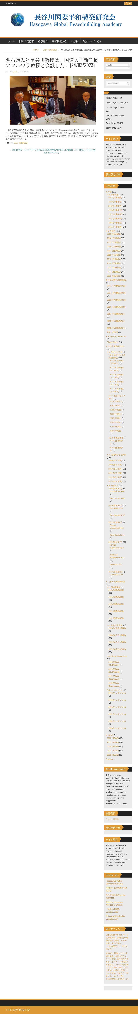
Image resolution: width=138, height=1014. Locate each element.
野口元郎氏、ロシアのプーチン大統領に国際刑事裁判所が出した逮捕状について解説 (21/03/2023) (52, 150)
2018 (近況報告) (114, 255)
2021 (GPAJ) (112, 332)
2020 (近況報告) (114, 263)
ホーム (11, 41)
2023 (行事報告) (115, 223)
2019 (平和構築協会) (115, 328)
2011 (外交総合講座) (117, 642)
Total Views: (111, 123)
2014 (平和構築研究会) (116, 293)
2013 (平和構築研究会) (116, 286)
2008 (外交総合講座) (117, 628)
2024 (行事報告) (115, 227)
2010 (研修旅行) (115, 505)
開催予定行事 (26, 41)
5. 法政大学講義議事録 (115, 582)
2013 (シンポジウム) (117, 728)
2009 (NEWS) (113, 742)
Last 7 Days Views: (114, 103)
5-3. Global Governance (117, 656)
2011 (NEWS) (113, 751)
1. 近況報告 (110, 231)
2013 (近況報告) (114, 234)
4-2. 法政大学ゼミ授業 (116, 455)
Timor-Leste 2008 (117, 498)
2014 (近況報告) (114, 238)
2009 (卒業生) (115, 401)
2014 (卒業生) (115, 422)
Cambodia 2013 (116, 574)
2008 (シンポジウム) (117, 693)
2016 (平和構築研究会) (116, 307)
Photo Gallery (113, 342)
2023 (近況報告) (50, 50)
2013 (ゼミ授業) (115, 481)
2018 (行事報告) (115, 202)
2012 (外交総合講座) (117, 649)
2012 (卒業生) (115, 414)
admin (15, 72)
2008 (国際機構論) (116, 590)
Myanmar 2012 (116, 565)
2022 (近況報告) (114, 272)
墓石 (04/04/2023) (52, 152)
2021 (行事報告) (115, 214)
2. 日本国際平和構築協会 (116, 280)
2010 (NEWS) (113, 746)
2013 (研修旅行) (115, 572)
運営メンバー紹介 (92, 41)
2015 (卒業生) (115, 427)
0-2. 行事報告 (112, 195)
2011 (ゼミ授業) (115, 473)
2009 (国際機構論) (116, 597)
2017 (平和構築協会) (115, 314)
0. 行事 (109, 192)
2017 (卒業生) (115, 431)
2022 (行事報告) (115, 218)
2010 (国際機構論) (116, 604)
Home (36, 50)
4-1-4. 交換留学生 (115, 438)
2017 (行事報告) (115, 197)
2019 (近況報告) (114, 259)
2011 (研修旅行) (115, 522)
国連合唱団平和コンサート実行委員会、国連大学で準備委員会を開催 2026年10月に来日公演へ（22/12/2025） (117, 940)
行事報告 (43, 41)
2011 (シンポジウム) (117, 714)
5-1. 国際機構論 (113, 587)
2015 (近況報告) (114, 242)
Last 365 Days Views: (115, 115)
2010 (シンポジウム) (117, 707)
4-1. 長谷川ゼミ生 (114, 352)
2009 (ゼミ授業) (115, 465)
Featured (109, 759)
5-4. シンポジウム (114, 690)
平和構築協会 (59, 41)
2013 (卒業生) (115, 418)
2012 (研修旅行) (115, 542)
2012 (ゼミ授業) (115, 477)
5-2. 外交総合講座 (114, 625)
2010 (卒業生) (115, 406)
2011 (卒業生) (115, 410)
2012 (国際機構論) (116, 618)
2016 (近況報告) (114, 246)
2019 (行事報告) (115, 206)
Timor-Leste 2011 (117, 535)
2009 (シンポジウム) (117, 700)
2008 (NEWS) (113, 738)
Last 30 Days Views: (115, 108)
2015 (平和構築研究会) (116, 300)
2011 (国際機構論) (116, 611)
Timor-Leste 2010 (117, 515)
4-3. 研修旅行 (112, 486)
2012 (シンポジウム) (117, 721)
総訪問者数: (111, 128)
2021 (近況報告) (114, 267)
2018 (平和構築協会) (115, 321)
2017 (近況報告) (114, 251)
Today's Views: (113, 98)
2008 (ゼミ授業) (115, 460)
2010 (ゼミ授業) (115, 469)
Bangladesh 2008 (117, 491)
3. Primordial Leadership (116, 336)
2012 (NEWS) (113, 755)
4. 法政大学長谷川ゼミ (115, 346)
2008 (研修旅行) (115, 488)
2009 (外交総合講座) (117, 635)
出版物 (74, 41)
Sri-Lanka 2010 (116, 508)
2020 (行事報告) (115, 210)
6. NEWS (110, 735)
